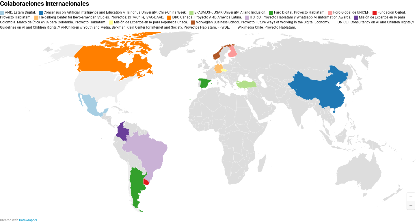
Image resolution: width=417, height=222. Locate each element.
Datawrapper (28, 220)
